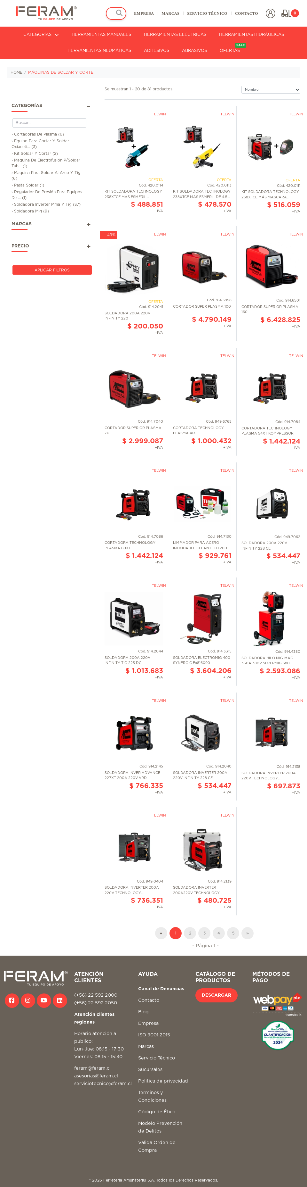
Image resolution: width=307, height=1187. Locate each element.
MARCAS (170, 13)
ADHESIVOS (156, 51)
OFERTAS (233, 48)
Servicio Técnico (156, 1058)
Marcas (146, 1046)
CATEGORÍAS (41, 35)
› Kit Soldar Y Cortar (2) (35, 153)
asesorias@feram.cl (96, 1076)
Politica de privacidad (163, 1081)
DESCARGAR (216, 995)
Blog (143, 1011)
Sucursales (150, 1069)
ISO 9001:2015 (154, 1035)
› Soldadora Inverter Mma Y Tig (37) (46, 204)
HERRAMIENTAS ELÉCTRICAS (175, 35)
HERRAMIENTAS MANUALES (101, 35)
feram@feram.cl (92, 1068)
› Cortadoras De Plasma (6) (38, 134)
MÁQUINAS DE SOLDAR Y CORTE (60, 72)
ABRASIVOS (194, 51)
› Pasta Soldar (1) (28, 185)
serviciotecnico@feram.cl (103, 1083)
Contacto (148, 1000)
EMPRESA (144, 13)
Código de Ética (156, 1111)
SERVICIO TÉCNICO (207, 13)
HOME (16, 72)
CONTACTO (246, 13)
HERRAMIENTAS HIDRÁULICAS (251, 35)
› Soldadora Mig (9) (30, 211)
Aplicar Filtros (52, 270)
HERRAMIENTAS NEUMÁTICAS (99, 51)
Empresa (148, 1023)
